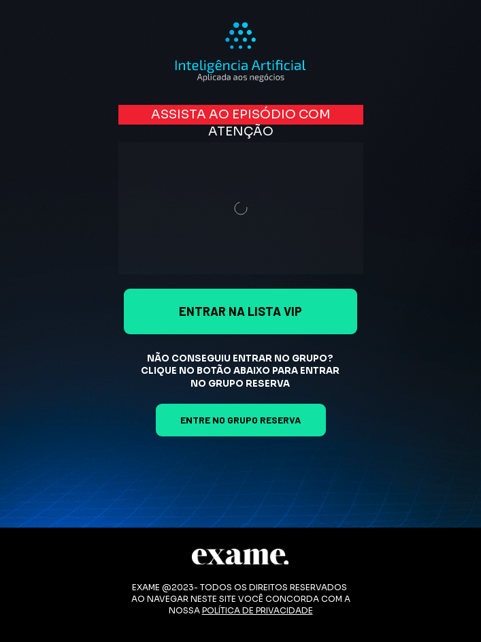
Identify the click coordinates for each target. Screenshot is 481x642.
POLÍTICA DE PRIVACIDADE (257, 610)
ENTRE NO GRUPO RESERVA (240, 420)
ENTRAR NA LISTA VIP (240, 311)
